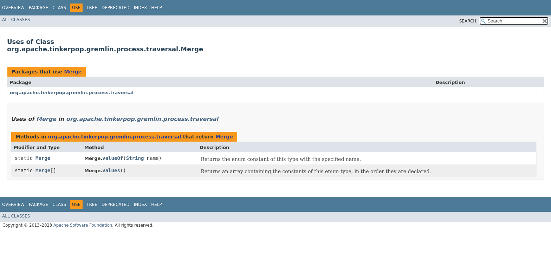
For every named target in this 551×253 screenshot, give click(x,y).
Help (156, 7)
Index (140, 7)
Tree (91, 7)
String (135, 158)
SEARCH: (468, 21)
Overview (13, 7)
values (111, 170)
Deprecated (116, 7)
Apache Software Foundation (82, 225)
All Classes (16, 19)
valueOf (112, 158)
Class (59, 7)
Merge (73, 71)
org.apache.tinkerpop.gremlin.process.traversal (72, 92)
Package (38, 7)
